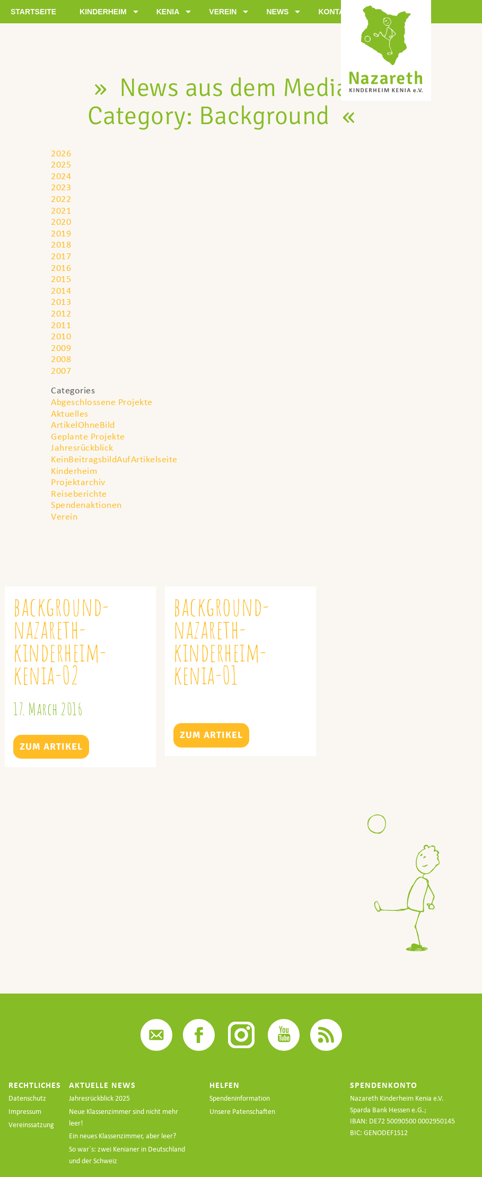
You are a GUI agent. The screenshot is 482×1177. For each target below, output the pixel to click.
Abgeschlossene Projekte (102, 402)
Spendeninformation (239, 1098)
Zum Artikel (51, 746)
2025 (61, 164)
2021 (61, 210)
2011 (61, 325)
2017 (61, 256)
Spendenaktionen (86, 504)
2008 (61, 359)
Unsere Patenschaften (242, 1111)
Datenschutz (27, 1098)
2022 (61, 199)
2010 (61, 336)
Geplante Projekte (88, 436)
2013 (61, 301)
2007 (61, 370)
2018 (61, 244)
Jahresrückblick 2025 (99, 1098)
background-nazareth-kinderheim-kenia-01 (221, 640)
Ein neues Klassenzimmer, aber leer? (122, 1136)
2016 (61, 267)
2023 (61, 187)
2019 (61, 233)
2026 (61, 153)
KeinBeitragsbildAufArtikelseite (114, 459)
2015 (61, 279)
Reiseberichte (79, 493)
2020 (61, 221)
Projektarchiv (78, 482)
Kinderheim (74, 470)
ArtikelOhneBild (83, 424)
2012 (61, 313)
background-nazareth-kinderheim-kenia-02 (61, 640)
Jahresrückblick (82, 447)
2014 (61, 290)
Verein (64, 516)
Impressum (24, 1111)
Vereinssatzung (31, 1125)
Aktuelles (70, 413)
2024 (61, 176)
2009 (61, 347)
